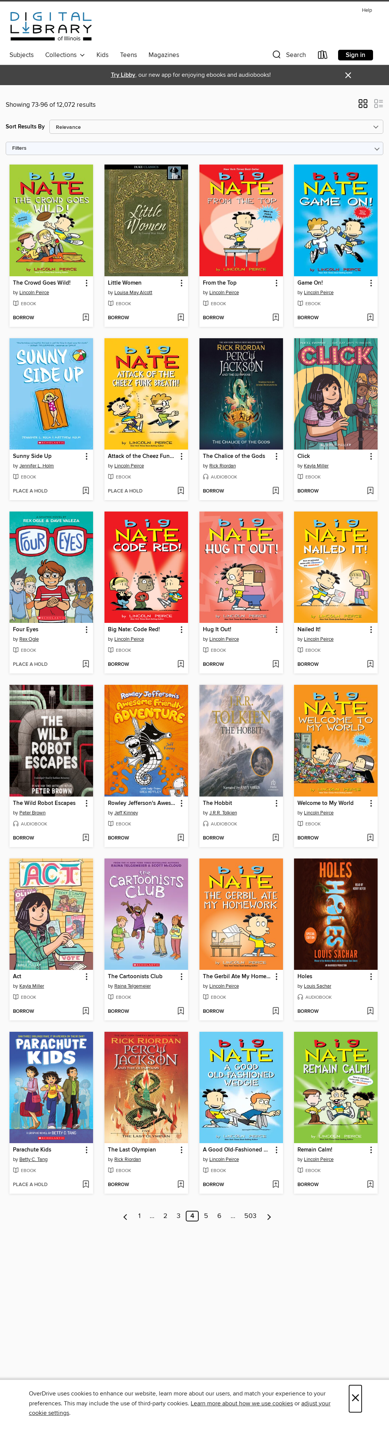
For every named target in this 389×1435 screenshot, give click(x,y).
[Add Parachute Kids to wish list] (85, 1185)
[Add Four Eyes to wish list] (85, 665)
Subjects (21, 55)
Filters (19, 148)
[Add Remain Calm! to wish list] (370, 1185)
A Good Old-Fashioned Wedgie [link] (237, 1150)
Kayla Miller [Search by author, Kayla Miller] (316, 466)
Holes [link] (304, 976)
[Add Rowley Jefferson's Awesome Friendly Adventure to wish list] (180, 838)
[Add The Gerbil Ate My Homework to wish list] (275, 1012)
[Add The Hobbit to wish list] (275, 838)
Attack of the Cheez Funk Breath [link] (142, 456)
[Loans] (323, 56)
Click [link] (303, 456)
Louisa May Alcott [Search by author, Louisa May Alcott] (133, 293)
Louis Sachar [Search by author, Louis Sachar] (317, 986)
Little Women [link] (125, 283)
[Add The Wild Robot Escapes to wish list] (85, 838)
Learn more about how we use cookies (242, 1403)
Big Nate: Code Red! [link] (134, 629)
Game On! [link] (310, 283)
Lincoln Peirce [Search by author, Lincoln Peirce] (34, 293)
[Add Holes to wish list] (370, 1012)
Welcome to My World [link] (325, 803)
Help (367, 10)
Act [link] (17, 976)
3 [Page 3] (178, 1216)
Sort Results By (25, 126)
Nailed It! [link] (309, 629)
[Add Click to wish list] (370, 491)
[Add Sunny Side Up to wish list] (85, 491)
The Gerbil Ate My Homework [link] (237, 976)
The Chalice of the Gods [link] (234, 456)
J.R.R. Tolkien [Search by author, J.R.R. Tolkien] (223, 813)
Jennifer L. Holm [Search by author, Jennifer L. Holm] (36, 466)
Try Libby (123, 75)
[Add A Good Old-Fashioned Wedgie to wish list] (275, 1185)
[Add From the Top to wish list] (275, 318)
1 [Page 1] (139, 1216)
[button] (288, 56)
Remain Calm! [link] (314, 1150)
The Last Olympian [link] (132, 1150)
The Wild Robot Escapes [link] (44, 803)
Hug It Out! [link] (217, 629)
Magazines (164, 55)
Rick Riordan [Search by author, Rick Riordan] (222, 466)
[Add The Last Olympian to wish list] (180, 1185)
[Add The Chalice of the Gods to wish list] (275, 491)
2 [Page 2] (165, 1216)
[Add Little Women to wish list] (180, 318)
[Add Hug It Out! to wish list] (275, 665)
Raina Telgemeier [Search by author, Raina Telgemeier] (132, 986)
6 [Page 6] (219, 1216)
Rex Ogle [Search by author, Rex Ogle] (29, 639)
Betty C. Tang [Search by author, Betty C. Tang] (33, 1159)
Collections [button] (65, 55)
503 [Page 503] (250, 1216)
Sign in (355, 55)
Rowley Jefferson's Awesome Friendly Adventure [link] (142, 803)
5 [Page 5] (206, 1216)
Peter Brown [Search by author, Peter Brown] (32, 813)
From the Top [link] (220, 283)
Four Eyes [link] (25, 629)
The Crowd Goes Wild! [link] (42, 283)
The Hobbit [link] (217, 803)
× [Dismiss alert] (348, 75)
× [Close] (355, 1398)
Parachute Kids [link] (32, 1150)
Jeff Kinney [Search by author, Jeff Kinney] (126, 813)
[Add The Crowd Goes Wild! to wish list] (85, 318)
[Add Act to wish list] (85, 1012)
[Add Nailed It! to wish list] (370, 665)
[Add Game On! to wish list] (370, 318)
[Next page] (269, 1216)
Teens (128, 55)
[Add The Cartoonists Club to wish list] (180, 1012)
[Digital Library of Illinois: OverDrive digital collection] (51, 26)
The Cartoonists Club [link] (135, 976)
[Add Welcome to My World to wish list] (370, 838)
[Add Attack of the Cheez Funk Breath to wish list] (180, 491)
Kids (102, 55)
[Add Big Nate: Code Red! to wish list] (180, 665)
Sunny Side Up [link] (32, 456)
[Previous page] (125, 1216)
